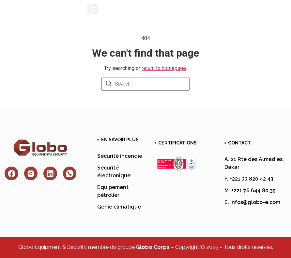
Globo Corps (153, 247)
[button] (92, 9)
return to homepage (164, 68)
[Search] (108, 84)
